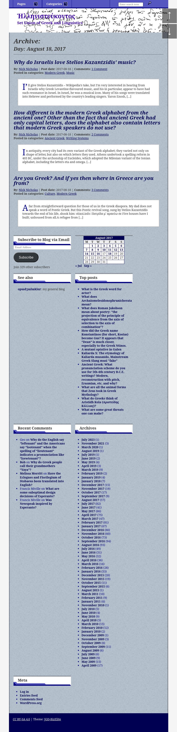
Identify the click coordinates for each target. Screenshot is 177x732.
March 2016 (89, 564)
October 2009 (91, 643)
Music (70, 73)
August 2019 (90, 451)
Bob (22, 462)
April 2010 (88, 620)
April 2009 (88, 665)
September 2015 (93, 586)
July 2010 (88, 609)
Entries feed (29, 695)
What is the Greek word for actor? (101, 291)
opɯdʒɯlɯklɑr (29, 289)
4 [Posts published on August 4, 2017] (110, 246)
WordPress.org (31, 703)
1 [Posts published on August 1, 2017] (92, 246)
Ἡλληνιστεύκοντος (46, 16)
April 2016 (88, 560)
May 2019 (88, 462)
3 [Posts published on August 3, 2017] (104, 246)
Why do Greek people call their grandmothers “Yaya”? (41, 466)
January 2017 (91, 526)
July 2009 (88, 654)
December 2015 (92, 575)
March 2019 (89, 470)
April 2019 (88, 466)
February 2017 (91, 522)
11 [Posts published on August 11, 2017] (109, 250)
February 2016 (91, 568)
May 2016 (88, 556)
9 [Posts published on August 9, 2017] (98, 250)
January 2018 (91, 481)
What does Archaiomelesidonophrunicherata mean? (106, 300)
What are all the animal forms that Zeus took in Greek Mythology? (103, 391)
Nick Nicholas (28, 69)
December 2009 (92, 635)
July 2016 (88, 549)
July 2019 (88, 455)
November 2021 (92, 443)
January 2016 (91, 571)
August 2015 (90, 590)
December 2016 (92, 530)
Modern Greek (55, 73)
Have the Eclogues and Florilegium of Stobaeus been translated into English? (42, 479)
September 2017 (93, 496)
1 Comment (99, 69)
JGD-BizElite (52, 719)
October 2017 (91, 492)
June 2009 (88, 658)
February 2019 (91, 473)
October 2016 (91, 537)
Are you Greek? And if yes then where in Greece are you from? (83, 180)
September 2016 (93, 541)
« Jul (78, 266)
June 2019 (88, 458)
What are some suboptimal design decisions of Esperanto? (39, 492)
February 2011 (91, 598)
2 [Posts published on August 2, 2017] (98, 246)
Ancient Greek (55, 138)
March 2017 (89, 519)
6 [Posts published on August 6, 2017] (121, 246)
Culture (50, 194)
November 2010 (92, 605)
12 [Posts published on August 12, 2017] (115, 250)
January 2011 (91, 601)
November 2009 (92, 639)
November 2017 (92, 489)
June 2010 (88, 613)
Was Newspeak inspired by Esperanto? (36, 503)
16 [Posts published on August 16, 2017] (98, 254)
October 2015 (91, 583)
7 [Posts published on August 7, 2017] (86, 250)
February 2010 (91, 628)
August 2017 (90, 500)
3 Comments (99, 190)
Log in (24, 692)
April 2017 (88, 515)
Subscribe (26, 257)
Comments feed (31, 699)
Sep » (88, 266)
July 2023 (88, 440)
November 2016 (92, 534)
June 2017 (88, 507)
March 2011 (89, 594)
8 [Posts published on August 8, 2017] (92, 250)
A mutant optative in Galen (101, 349)
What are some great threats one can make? (102, 411)
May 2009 (88, 662)
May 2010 (88, 616)
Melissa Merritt (31, 473)
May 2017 (88, 511)
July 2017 (88, 504)
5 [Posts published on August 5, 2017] (115, 246)
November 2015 (92, 579)
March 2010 (89, 624)
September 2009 (93, 647)
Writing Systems (77, 138)
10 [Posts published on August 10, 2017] (104, 250)
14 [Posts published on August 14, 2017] (86, 254)
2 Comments (99, 134)
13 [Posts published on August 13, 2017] (121, 250)
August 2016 (90, 545)
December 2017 (92, 485)
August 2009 (90, 650)
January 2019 (91, 477)
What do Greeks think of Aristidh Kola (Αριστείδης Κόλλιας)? (100, 402)
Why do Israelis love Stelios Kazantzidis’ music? (75, 62)
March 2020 (89, 447)
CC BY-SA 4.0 (21, 719)
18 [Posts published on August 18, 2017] (109, 254)
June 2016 (88, 552)
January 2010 (91, 631)
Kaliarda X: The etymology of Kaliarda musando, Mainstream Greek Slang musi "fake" (104, 357)
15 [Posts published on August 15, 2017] (92, 254)
